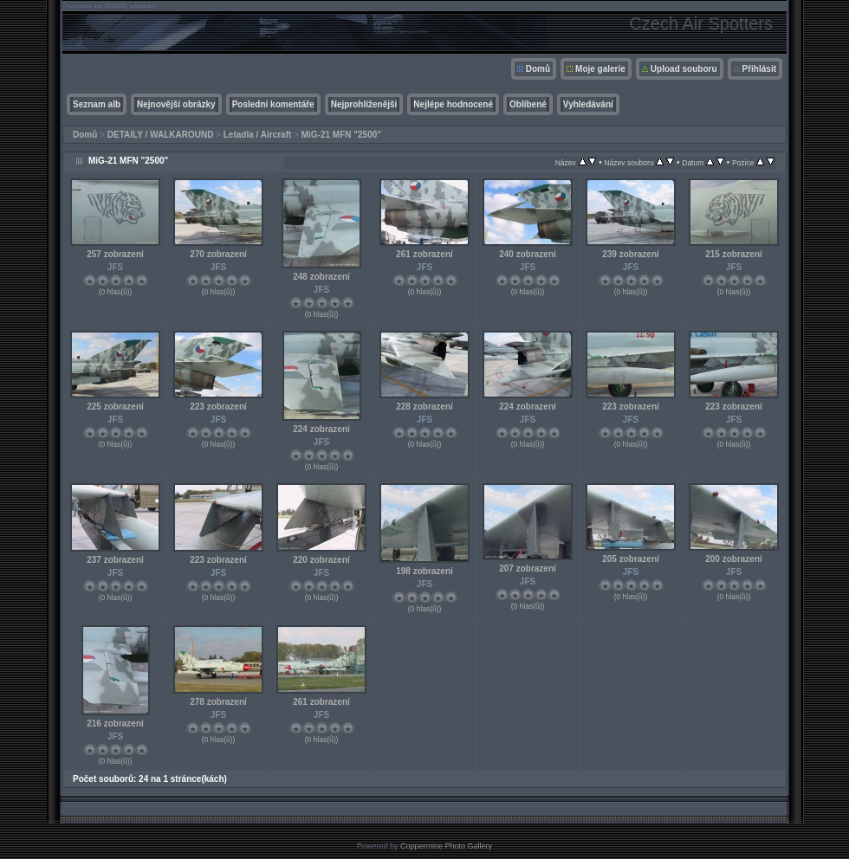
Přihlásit (759, 69)
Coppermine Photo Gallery (446, 846)
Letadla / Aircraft (258, 134)
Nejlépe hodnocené (453, 104)
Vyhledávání (588, 104)
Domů (538, 69)
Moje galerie (600, 69)
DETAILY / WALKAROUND (160, 134)
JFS (115, 267)
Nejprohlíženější (364, 104)
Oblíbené (528, 104)
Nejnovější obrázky (176, 104)
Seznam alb (96, 104)
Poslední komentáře (273, 104)
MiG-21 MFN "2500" (341, 134)
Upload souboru (684, 69)
